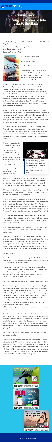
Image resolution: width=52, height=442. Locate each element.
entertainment (22, 15)
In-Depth (31, 15)
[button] (48, 6)
